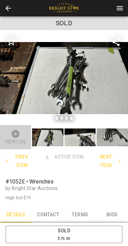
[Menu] (120, 8)
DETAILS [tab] (16, 214)
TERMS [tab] (80, 214)
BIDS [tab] (112, 214)
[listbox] (64, 78)
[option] (64, 78)
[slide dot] (57, 118)
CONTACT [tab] (48, 214)
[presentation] (64, 8)
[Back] (8, 8)
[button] (8, 8)
